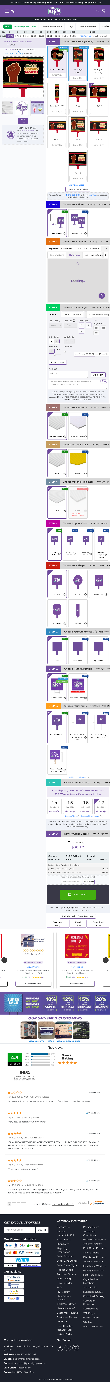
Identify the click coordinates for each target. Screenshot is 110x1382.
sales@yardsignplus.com (25, 1358)
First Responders (93, 1275)
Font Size (68, 321)
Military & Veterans (93, 1270)
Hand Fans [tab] (74, 255)
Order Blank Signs (67, 1265)
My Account (63, 1292)
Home (7, 41)
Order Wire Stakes (67, 1260)
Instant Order (64, 1334)
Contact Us (9, 49)
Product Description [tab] (51, 26)
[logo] (54, 10)
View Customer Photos (41, 1041)
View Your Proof (66, 1308)
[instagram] (75, 1348)
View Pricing (33, 967)
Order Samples (65, 1256)
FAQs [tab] (70, 26)
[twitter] (68, 1348)
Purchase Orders (66, 1274)
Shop (29, 41)
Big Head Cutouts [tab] (94, 255)
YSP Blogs (89, 1313)
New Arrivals (64, 1239)
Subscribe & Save (93, 1292)
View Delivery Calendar (69, 1041)
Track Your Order (66, 1304)
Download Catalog (93, 1296)
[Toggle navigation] (6, 11)
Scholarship (89, 1287)
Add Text (53, 369)
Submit (42, 1229)
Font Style (83, 321)
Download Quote (98, 924)
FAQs (60, 1287)
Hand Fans (18, 41)
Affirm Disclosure (93, 1326)
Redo (71, 337)
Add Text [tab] (54, 314)
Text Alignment (99, 322)
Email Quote (78, 924)
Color (56, 337)
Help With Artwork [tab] (88, 248)
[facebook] (60, 1348)
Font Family (54, 321)
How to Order (64, 1283)
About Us (62, 1321)
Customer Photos (67, 1317)
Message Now (24, 1367)
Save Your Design (58, 924)
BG (50, 337)
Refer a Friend (91, 1252)
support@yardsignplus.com (30, 1363)
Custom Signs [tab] (57, 255)
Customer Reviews (67, 1312)
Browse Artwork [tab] (73, 314)
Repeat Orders (65, 1269)
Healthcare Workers (94, 1266)
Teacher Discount (93, 1261)
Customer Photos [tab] (87, 26)
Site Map (88, 1322)
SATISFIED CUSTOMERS (55, 1018)
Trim (51, 346)
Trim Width (57, 347)
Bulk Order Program (94, 1248)
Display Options (42, 1204)
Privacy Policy (91, 1227)
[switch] (81, 325)
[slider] (55, 354)
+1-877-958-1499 (28, 131)
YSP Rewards (90, 1308)
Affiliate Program (92, 1243)
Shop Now (63, 1244)
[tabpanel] (78, 277)
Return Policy (91, 1317)
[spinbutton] (57, 75)
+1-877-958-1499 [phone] (67, 19)
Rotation (68, 346)
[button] (97, 11)
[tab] (19, 26)
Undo (66, 337)
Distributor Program (94, 1257)
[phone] (12, 11)
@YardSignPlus (25, 1372)
